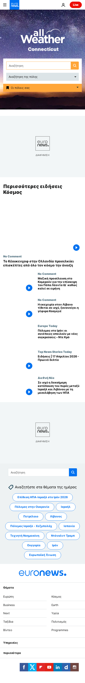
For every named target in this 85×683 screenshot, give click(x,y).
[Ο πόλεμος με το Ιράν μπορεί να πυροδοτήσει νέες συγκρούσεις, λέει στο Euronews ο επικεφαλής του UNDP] (60, 337)
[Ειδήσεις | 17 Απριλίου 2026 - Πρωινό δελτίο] (60, 363)
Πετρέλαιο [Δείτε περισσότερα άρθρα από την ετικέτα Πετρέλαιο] (30, 516)
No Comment (12, 256)
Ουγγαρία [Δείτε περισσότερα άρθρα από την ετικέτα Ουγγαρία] (33, 545)
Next (6, 613)
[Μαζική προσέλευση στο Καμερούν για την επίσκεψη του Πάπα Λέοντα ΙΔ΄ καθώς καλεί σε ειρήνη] (60, 285)
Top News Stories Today (55, 351)
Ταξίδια (8, 621)
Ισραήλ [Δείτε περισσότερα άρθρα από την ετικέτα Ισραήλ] (66, 507)
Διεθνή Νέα (46, 377)
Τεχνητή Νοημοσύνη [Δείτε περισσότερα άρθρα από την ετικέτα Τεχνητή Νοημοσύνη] (24, 535)
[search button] (75, 66)
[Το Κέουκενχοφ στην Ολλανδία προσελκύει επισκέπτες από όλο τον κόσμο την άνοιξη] (42, 263)
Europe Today (47, 325)
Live (76, 4)
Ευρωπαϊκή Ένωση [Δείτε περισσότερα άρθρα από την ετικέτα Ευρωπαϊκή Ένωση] (42, 555)
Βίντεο (7, 630)
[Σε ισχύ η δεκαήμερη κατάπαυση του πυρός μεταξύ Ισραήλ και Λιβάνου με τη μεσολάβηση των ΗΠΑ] (60, 389)
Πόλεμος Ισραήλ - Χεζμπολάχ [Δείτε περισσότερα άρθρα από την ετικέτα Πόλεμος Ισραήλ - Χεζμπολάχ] (31, 526)
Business (9, 605)
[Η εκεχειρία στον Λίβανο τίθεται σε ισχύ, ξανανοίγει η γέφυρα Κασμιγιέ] (60, 311)
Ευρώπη (8, 596)
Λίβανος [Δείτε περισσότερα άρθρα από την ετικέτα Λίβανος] (56, 516)
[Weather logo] (42, 37)
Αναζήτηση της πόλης (23, 76)
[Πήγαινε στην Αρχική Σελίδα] (14, 5)
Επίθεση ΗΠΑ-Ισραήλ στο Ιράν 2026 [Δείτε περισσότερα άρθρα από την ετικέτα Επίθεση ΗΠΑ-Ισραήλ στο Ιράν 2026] (42, 497)
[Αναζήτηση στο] (42, 66)
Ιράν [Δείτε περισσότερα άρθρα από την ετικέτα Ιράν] (55, 545)
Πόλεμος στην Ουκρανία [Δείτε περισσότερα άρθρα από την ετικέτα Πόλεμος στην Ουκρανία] (32, 507)
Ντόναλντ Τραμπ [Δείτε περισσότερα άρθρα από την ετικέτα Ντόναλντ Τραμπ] (63, 535)
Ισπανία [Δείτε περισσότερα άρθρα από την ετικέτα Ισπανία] (69, 526)
